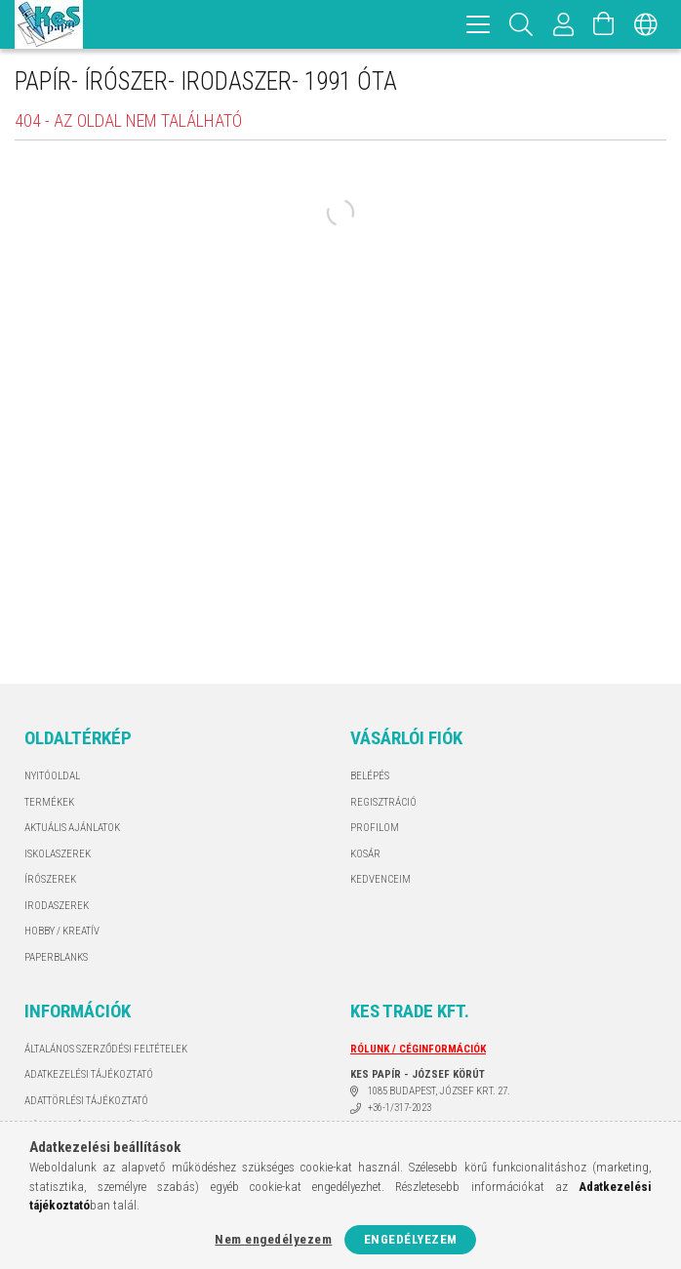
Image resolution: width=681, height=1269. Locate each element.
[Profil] (563, 24)
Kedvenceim (380, 879)
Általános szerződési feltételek (105, 1049)
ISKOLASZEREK (57, 854)
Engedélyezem (411, 1239)
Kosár (365, 854)
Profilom (374, 827)
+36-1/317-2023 (399, 1107)
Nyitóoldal (52, 776)
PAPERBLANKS (56, 957)
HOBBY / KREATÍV (62, 931)
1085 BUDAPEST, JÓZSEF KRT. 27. (439, 1091)
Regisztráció (383, 802)
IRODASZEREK (56, 905)
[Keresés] (521, 24)
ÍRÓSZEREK (50, 879)
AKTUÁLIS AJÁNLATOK (72, 827)
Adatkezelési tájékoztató (88, 1074)
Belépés (369, 776)
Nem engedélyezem (273, 1239)
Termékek (49, 802)
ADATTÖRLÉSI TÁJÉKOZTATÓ (86, 1100)
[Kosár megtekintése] (603, 24)
